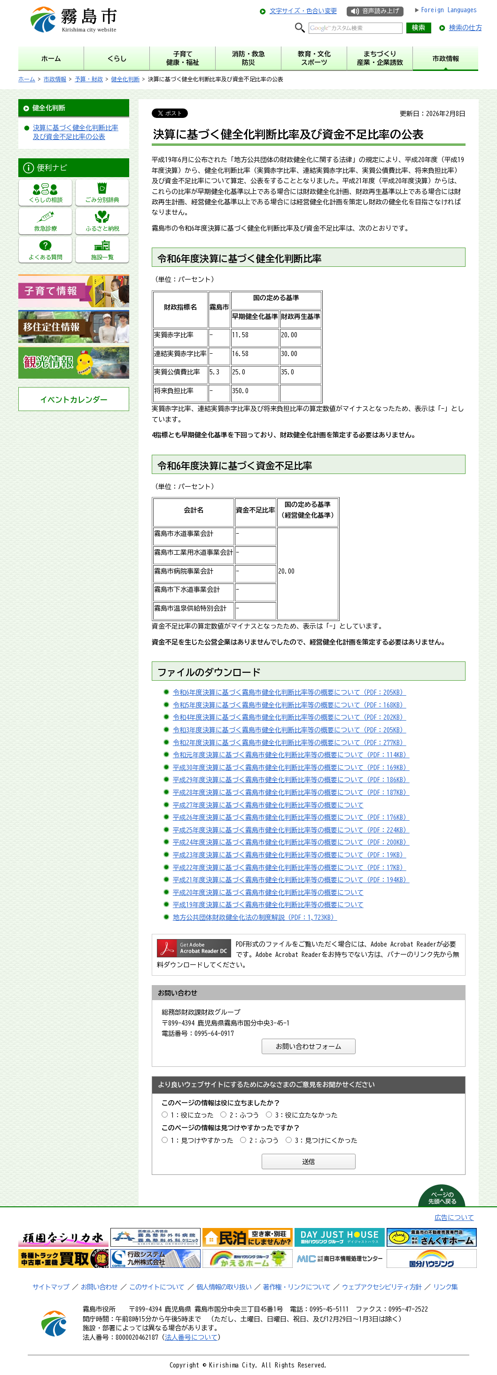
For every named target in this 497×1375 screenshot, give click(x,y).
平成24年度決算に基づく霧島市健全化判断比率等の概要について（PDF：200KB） (291, 842)
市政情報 (55, 79)
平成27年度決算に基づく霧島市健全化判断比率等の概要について (268, 805)
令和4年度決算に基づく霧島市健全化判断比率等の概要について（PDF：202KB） (289, 717)
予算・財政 (89, 79)
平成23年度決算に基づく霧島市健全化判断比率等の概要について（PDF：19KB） (289, 855)
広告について (454, 1217)
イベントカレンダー (74, 400)
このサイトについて (156, 1287)
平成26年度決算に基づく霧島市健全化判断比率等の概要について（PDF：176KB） (291, 817)
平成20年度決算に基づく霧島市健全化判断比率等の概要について (268, 892)
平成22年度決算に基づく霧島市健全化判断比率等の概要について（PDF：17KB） (289, 867)
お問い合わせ (99, 1287)
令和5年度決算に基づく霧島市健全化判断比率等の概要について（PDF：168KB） (289, 705)
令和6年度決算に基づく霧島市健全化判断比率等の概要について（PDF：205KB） (289, 692)
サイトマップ (50, 1287)
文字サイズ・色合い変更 (303, 11)
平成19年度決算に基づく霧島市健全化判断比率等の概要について (268, 904)
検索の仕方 (465, 27)
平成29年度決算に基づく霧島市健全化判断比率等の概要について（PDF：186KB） (291, 780)
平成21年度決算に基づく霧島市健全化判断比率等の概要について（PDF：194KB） (291, 880)
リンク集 (445, 1287)
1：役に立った (192, 1115)
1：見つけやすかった (202, 1140)
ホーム (26, 79)
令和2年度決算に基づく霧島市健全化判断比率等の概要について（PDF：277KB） (289, 742)
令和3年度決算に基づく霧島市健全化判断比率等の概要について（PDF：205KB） (289, 730)
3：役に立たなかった (306, 1115)
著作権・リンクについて (296, 1287)
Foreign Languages (449, 10)
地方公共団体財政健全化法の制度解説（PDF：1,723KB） (255, 917)
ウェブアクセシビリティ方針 (381, 1287)
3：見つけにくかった (326, 1140)
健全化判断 (125, 79)
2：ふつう (244, 1115)
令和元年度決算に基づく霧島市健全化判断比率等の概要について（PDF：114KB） (291, 755)
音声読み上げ (380, 11)
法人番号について (191, 1337)
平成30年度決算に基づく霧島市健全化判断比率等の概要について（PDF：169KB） (291, 767)
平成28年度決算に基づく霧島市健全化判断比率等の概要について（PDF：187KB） (291, 792)
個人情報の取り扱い (223, 1287)
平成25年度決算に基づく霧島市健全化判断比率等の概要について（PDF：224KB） (291, 830)
